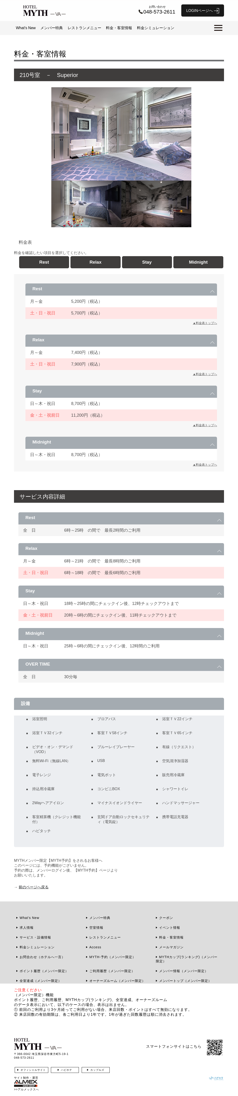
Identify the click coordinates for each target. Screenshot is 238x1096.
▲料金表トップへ (205, 323)
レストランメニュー (84, 28)
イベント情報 (169, 927)
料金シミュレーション (155, 28)
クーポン (166, 918)
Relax (96, 262)
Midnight (198, 262)
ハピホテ (66, 1069)
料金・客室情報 (119, 28)
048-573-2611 (24, 1057)
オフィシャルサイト (33, 1069)
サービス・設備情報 (35, 937)
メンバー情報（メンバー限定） (183, 971)
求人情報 (27, 927)
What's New (26, 28)
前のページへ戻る (34, 887)
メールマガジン (171, 947)
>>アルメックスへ (26, 1089)
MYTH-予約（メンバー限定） (112, 957)
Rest (44, 262)
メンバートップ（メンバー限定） (185, 981)
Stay (147, 262)
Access (95, 947)
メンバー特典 (51, 28)
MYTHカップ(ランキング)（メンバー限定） (186, 959)
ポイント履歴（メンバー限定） (44, 971)
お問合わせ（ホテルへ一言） (42, 957)
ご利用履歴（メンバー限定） (112, 971)
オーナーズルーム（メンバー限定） (117, 981)
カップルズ (97, 1069)
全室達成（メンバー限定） (41, 981)
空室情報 (96, 927)
